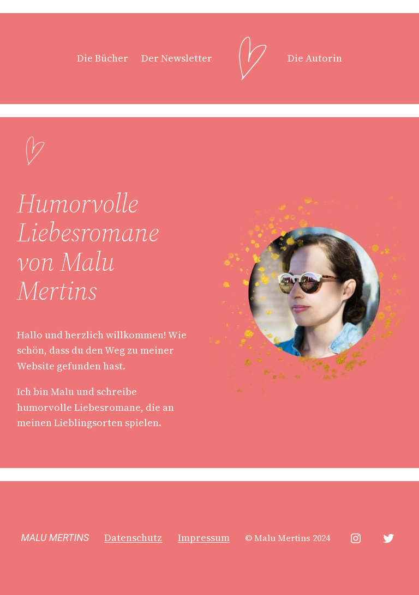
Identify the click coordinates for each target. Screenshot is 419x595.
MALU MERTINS (55, 537)
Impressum (204, 537)
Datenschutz (133, 537)
